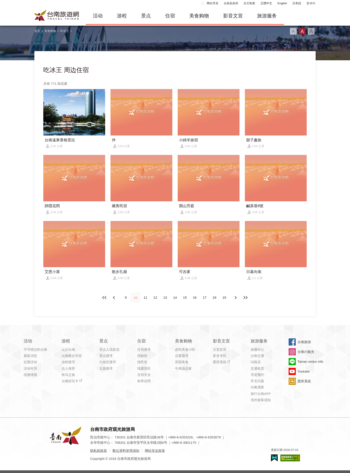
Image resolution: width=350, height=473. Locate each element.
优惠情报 (30, 375)
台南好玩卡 (70, 381)
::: (202, 3)
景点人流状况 (109, 349)
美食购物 (199, 16)
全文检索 (249, 3)
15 (185, 297)
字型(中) (302, 31)
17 (204, 297)
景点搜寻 (106, 356)
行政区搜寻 (107, 362)
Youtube (304, 371)
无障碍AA (290, 457)
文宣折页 (219, 349)
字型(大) (311, 31)
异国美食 (181, 362)
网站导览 (212, 3)
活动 (98, 16)
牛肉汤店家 (183, 368)
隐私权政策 (98, 450)
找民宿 (142, 362)
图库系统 (219, 362)
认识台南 (68, 349)
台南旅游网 (56, 16)
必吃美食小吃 (185, 349)
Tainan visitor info (310, 361)
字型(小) (293, 31)
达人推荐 (68, 368)
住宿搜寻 (144, 349)
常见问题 (257, 381)
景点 (146, 16)
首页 (37, 31)
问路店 (256, 362)
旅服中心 (257, 349)
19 (224, 297)
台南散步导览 (72, 356)
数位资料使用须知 (125, 450)
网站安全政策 (155, 450)
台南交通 (257, 356)
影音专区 (219, 356)
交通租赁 (257, 368)
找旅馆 (142, 356)
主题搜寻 (106, 368)
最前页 (104, 297)
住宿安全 (144, 375)
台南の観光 (306, 352)
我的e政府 (274, 457)
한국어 (310, 3)
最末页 (245, 297)
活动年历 (30, 368)
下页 (114, 297)
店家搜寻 (181, 356)
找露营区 (144, 368)
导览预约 (257, 375)
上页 (235, 297)
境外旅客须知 (261, 400)
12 (155, 297)
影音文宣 (233, 16)
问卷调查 (257, 387)
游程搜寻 (68, 362)
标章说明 (144, 381)
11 (145, 297)
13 (165, 297)
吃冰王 (64, 31)
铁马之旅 (68, 375)
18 (214, 297)
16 (195, 297)
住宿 (170, 16)
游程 (122, 16)
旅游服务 (267, 16)
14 (175, 297)
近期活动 (30, 362)
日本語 (296, 3)
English (282, 3)
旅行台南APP (261, 394)
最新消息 (30, 356)
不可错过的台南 (35, 349)
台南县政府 (231, 3)
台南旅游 (304, 342)
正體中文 (266, 3)
